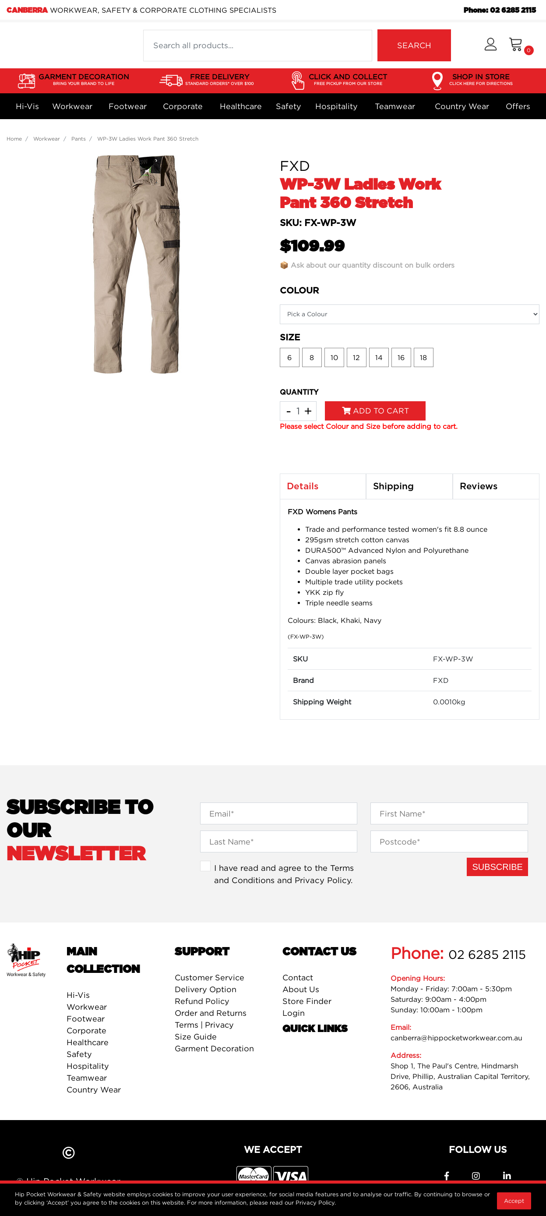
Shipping (393, 486)
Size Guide (196, 1036)
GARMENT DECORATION (84, 80)
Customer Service (209, 977)
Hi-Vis (27, 106)
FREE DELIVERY (219, 80)
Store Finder (306, 1001)
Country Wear (462, 106)
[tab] (323, 487)
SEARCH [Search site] (414, 45)
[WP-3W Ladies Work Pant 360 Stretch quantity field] (298, 411)
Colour (299, 290)
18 (423, 357)
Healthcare (241, 106)
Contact (297, 977)
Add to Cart (375, 411)
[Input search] (257, 45)
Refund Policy (202, 1001)
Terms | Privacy (204, 1025)
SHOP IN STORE (481, 80)
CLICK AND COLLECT (348, 80)
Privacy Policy (323, 880)
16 (401, 357)
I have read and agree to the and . (284, 873)
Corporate (183, 106)
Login (293, 1013)
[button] (490, 45)
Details (303, 486)
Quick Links (315, 1029)
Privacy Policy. (316, 1202)
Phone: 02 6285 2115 (500, 10)
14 (379, 357)
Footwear (128, 106)
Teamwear (395, 106)
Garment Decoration (214, 1048)
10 (334, 357)
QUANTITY (299, 392)
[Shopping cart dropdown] (521, 45)
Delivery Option (205, 989)
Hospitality (336, 106)
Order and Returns (211, 1013)
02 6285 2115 (487, 954)
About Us (300, 989)
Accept (514, 1201)
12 (356, 357)
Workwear (72, 106)
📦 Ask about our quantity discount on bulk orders (367, 265)
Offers (518, 106)
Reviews (479, 486)
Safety (288, 106)
